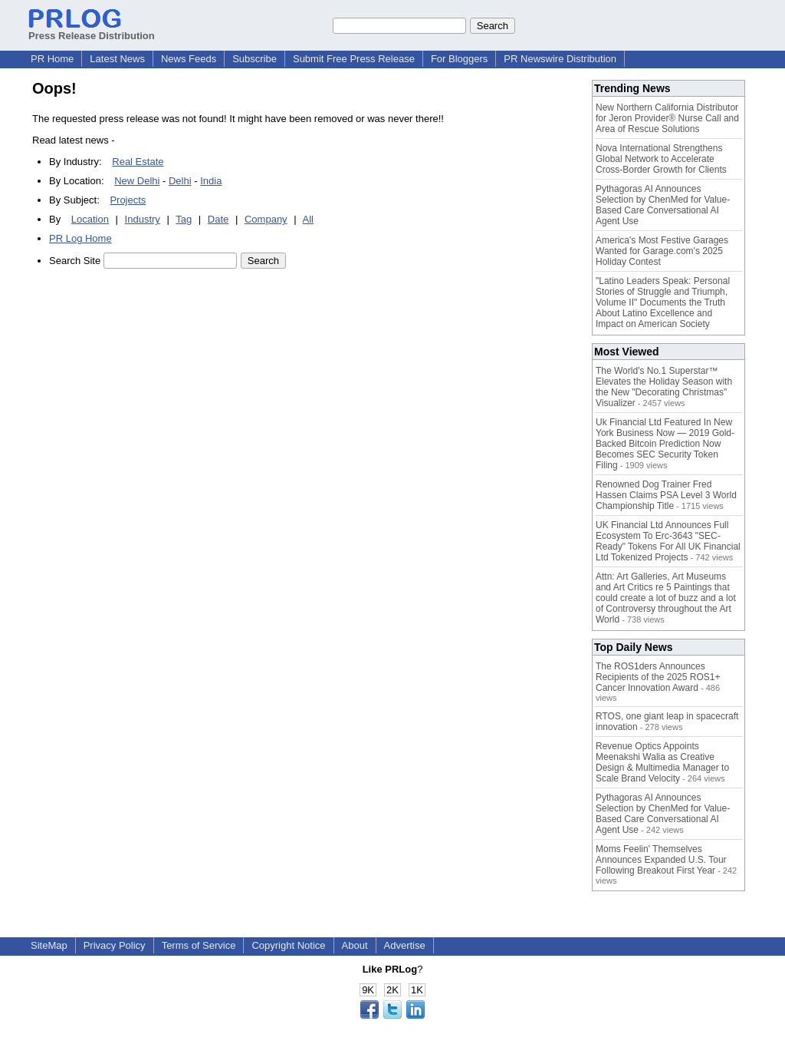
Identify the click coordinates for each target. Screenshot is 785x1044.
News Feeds (188, 58)
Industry (142, 219)
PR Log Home (80, 238)
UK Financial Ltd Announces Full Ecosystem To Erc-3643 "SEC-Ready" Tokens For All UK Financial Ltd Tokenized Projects (668, 541)
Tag (184, 219)
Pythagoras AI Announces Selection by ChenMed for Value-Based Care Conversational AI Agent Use (663, 204)
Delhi (180, 181)
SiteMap (49, 945)
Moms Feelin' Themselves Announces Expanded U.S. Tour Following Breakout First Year (661, 860)
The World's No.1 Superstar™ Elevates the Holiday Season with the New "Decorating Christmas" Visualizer (664, 386)
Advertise (404, 945)
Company (266, 219)
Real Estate (137, 161)
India (211, 181)
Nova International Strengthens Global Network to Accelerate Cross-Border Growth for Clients (661, 159)
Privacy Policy (115, 945)
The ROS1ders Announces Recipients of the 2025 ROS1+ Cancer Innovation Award (658, 677)
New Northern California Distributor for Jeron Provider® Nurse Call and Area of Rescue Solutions (667, 118)
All (308, 219)
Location (90, 219)
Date (218, 219)
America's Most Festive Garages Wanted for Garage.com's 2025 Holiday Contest (662, 251)
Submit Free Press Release (354, 58)
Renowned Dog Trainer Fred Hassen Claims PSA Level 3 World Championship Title (666, 495)
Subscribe (254, 58)
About (355, 945)
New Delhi (136, 181)
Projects (128, 200)
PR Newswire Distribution (560, 58)
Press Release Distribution (91, 29)
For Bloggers (459, 58)
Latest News (117, 58)
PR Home (52, 58)
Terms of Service (199, 945)
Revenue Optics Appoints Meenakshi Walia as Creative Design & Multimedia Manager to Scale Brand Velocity (662, 762)
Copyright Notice (288, 945)
